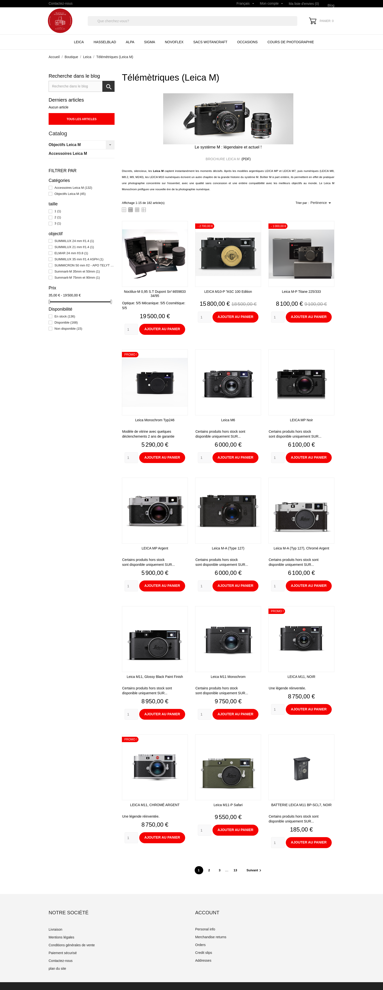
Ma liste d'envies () (304, 4)
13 (236, 870)
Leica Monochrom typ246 (155, 420)
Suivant (254, 870)
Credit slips (203, 953)
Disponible (66, 322)
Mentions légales (61, 937)
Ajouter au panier (162, 329)
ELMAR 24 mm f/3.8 (71, 253)
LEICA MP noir (301, 420)
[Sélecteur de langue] (245, 3)
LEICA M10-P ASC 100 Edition (228, 292)
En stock (64, 316)
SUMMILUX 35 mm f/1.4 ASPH (78, 259)
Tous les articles (82, 119)
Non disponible (68, 328)
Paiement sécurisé (63, 953)
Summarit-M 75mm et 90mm (77, 277)
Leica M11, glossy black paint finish (155, 677)
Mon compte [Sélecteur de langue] (271, 3)
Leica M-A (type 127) (228, 548)
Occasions (247, 42)
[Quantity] (131, 329)
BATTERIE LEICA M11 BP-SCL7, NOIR (301, 805)
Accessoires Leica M (68, 153)
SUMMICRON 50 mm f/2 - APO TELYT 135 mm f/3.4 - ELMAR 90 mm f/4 (84, 265)
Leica (79, 42)
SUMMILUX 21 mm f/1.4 (74, 247)
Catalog (58, 133)
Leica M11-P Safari (228, 805)
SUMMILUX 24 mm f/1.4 (74, 241)
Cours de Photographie (290, 42)
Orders (200, 945)
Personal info (205, 929)
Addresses (203, 960)
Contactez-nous (61, 3)
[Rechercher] (192, 21)
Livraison (55, 929)
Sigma (149, 42)
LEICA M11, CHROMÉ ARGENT (155, 805)
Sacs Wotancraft (210, 42)
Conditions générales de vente (72, 945)
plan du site (57, 968)
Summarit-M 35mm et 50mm (77, 271)
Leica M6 (228, 420)
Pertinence (321, 203)
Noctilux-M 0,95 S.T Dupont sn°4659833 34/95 (155, 294)
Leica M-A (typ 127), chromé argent (301, 548)
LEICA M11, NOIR (301, 677)
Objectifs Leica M (65, 145)
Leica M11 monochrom (228, 677)
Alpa (130, 42)
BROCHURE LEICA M (223, 159)
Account (207, 912)
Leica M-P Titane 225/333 (301, 292)
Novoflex (174, 42)
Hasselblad (105, 42)
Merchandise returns (210, 937)
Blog (331, 5)
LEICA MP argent (155, 548)
